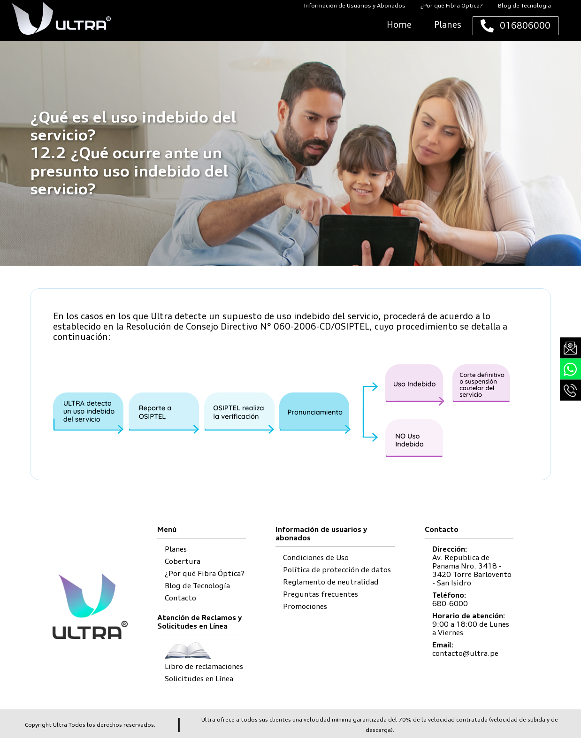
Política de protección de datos (337, 569)
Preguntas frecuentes (320, 594)
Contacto (180, 597)
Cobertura (182, 561)
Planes (176, 549)
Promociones (305, 606)
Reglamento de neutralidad (331, 581)
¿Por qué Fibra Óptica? (205, 573)
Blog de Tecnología (197, 585)
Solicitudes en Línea (199, 678)
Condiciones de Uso (316, 557)
